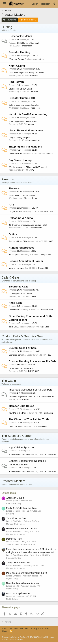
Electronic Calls (18, 286)
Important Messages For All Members (30, 389)
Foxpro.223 (43, 268)
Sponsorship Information (19, 454)
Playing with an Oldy (18, 241)
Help (47, 628)
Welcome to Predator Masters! (21, 528)
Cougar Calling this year (19, 137)
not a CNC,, (14, 327)
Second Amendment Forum (26, 261)
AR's (12, 204)
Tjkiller (34, 296)
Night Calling (17, 65)
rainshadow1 (35, 140)
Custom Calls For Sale (23, 348)
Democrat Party (16, 426)
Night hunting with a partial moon (23, 583)
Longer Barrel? (15, 211)
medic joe (35, 108)
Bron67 (25, 399)
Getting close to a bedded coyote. (24, 105)
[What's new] (54, 4)
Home (5, 631)
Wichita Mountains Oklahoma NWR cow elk (28, 167)
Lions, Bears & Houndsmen (26, 130)
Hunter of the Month (20, 36)
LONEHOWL (34, 371)
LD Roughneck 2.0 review (20, 293)
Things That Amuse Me (18, 562)
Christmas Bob (15, 153)
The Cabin (9, 380)
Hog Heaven (16, 81)
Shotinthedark (36, 228)
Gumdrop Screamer (17, 355)
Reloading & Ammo (21, 218)
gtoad (41, 59)
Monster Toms (30, 198)
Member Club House (21, 406)
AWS (32, 170)
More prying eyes (16, 268)
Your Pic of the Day (17, 413)
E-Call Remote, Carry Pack (21, 368)
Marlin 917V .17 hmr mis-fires (22, 195)
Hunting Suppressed (21, 247)
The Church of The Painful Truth (29, 419)
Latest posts (9, 492)
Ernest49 (34, 75)
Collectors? (14, 310)
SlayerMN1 (46, 254)
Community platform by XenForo (25, 637)
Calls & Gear (10, 277)
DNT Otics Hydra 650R (18, 593)
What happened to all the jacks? (23, 121)
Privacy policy (37, 628)
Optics (13, 234)
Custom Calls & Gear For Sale (22, 336)
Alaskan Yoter (47, 310)
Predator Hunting (19, 52)
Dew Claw (49, 211)
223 (49, 355)
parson (31, 124)
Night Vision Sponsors (21, 447)
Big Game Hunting (20, 160)
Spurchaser (47, 153)
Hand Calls (15, 302)
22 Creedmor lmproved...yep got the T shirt (28, 225)
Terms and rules (21, 628)
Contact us (7, 628)
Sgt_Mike (45, 327)
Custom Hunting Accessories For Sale (32, 361)
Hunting (7, 27)
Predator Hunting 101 (22, 98)
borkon (43, 426)
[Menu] (4, 4)
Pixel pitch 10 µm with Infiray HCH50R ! (26, 73)
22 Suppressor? (16, 254)
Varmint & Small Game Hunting (28, 114)
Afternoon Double (16, 59)
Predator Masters (13, 481)
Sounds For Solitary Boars (20, 89)
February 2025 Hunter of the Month (24, 43)
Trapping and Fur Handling (25, 146)
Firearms (8, 179)
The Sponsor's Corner (17, 435)
